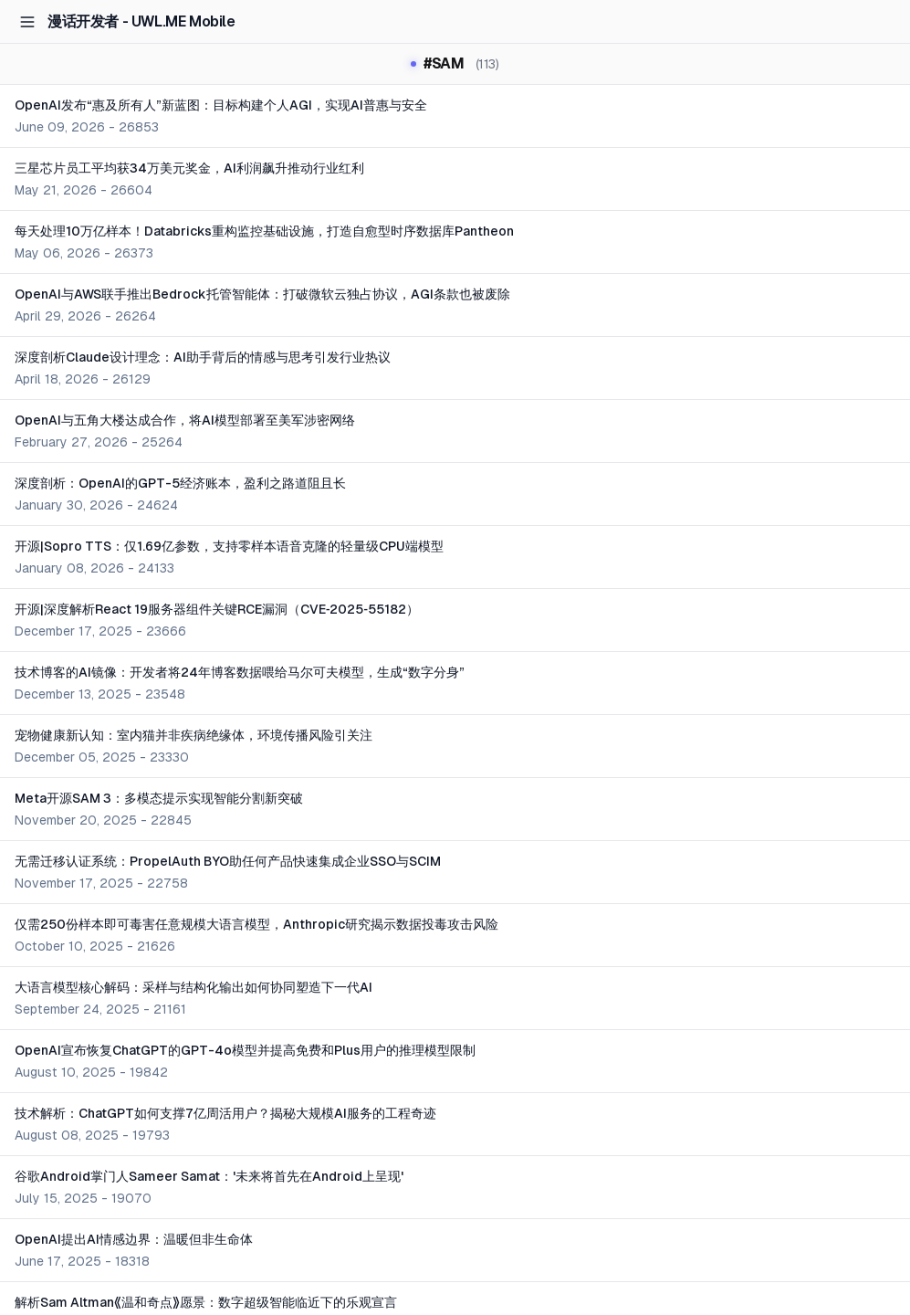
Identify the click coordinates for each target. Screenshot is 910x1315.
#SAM (454, 64)
